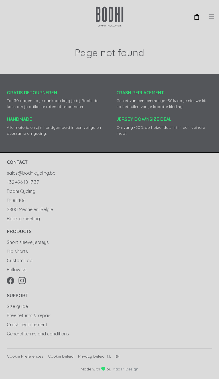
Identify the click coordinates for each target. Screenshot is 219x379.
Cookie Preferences (25, 356)
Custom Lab (20, 260)
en (117, 356)
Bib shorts (17, 251)
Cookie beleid (61, 356)
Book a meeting (23, 218)
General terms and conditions (38, 334)
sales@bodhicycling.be (31, 173)
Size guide (17, 306)
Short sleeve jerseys (28, 242)
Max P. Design (125, 369)
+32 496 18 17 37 (23, 182)
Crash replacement (27, 324)
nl (109, 356)
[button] (197, 16)
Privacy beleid (91, 356)
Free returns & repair (28, 315)
